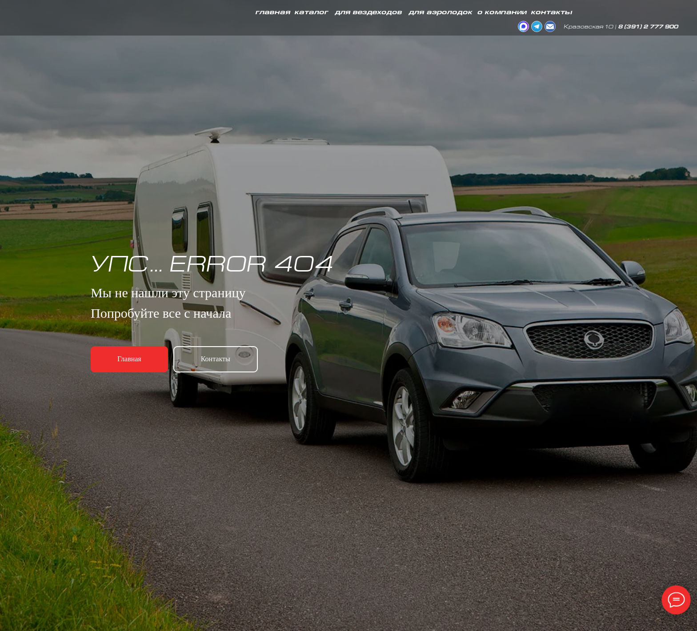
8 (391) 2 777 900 (648, 27)
